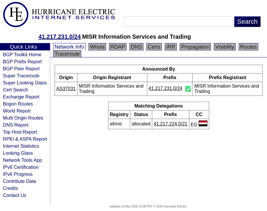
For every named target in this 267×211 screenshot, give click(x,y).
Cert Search (15, 89)
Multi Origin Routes (23, 117)
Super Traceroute (21, 75)
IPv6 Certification (21, 167)
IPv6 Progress (18, 174)
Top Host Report (20, 132)
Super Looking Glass (25, 82)
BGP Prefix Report (22, 61)
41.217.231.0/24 (60, 36)
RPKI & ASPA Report (25, 139)
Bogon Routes (18, 103)
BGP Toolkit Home (22, 54)
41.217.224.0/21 (171, 123)
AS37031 (66, 88)
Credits (10, 188)
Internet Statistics (21, 146)
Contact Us (14, 195)
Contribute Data (19, 181)
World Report (17, 110)
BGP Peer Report (21, 68)
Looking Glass (18, 153)
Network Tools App (22, 160)
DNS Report (15, 124)
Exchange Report (21, 96)
